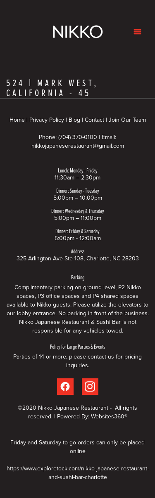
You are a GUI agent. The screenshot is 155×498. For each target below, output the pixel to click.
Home (18, 120)
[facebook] (65, 386)
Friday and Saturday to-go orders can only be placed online (77, 446)
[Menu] (137, 31)
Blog (74, 120)
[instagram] (90, 386)
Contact (94, 120)
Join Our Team (127, 120)
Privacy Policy (46, 120)
